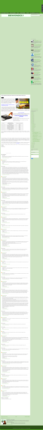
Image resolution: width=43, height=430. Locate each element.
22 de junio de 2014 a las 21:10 (5, 329)
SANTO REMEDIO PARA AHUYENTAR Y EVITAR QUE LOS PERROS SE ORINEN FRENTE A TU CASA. (37, 82)
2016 (32, 120)
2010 (32, 147)
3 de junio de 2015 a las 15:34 (5, 383)
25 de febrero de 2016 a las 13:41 (5, 396)
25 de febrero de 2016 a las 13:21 (5, 388)
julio (32, 128)
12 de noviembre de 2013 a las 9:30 (6, 222)
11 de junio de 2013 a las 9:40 (5, 164)
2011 (32, 146)
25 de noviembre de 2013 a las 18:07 (6, 270)
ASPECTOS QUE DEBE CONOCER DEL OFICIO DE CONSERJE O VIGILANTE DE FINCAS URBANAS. (38, 45)
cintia (2, 331)
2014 (32, 122)
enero (33, 144)
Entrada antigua (27, 416)
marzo (33, 142)
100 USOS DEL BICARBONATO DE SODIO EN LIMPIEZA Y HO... (37, 138)
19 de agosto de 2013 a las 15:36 (5, 174)
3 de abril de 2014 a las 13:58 (5, 315)
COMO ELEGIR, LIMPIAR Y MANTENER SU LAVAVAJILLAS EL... (37, 136)
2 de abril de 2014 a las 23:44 (5, 293)
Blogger (29, 428)
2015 (32, 121)
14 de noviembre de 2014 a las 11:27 (6, 358)
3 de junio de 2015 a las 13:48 (5, 376)
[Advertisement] (21, 6)
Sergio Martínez (4, 176)
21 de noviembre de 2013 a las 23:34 (6, 250)
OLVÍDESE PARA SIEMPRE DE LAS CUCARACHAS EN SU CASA (38, 49)
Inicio (16, 416)
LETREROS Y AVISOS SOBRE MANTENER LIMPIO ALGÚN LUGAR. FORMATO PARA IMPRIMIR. (37, 55)
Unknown (3, 272)
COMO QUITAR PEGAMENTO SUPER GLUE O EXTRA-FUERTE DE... (36, 139)
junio (33, 129)
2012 (32, 145)
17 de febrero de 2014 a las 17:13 (5, 279)
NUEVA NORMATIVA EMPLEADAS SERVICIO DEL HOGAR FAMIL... (36, 141)
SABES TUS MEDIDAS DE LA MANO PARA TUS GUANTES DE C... (37, 133)
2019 (32, 117)
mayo (33, 130)
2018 (32, 118)
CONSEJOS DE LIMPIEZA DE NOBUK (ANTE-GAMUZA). (37, 77)
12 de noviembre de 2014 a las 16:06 (6, 350)
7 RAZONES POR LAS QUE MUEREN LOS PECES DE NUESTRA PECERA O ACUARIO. (37, 60)
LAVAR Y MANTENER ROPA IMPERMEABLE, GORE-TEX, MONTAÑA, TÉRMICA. (37, 73)
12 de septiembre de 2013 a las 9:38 (6, 198)
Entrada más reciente (4, 416)
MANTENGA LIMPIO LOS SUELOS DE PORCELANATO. (37, 40)
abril (32, 131)
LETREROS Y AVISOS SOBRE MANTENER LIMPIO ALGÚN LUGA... (37, 135)
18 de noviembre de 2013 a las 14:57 (6, 246)
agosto (33, 127)
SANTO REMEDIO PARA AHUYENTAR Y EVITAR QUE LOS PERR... (36, 132)
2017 (32, 119)
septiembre (33, 126)
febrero (33, 143)
